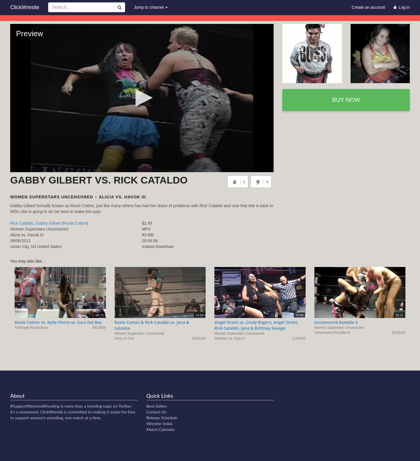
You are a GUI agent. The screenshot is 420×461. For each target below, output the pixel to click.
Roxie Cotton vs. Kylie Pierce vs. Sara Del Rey (58, 322)
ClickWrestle (24, 7)
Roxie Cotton (75, 223)
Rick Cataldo (21, 223)
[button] (142, 98)
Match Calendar (160, 429)
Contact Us (156, 411)
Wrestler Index (159, 423)
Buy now (346, 100)
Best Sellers (156, 406)
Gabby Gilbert (48, 223)
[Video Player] (142, 98)
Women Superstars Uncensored (51, 197)
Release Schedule (161, 417)
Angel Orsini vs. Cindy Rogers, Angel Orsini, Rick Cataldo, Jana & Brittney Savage (256, 325)
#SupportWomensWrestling (35, 406)
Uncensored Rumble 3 (336, 322)
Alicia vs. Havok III (122, 197)
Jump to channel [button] (151, 7)
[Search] (119, 7)
